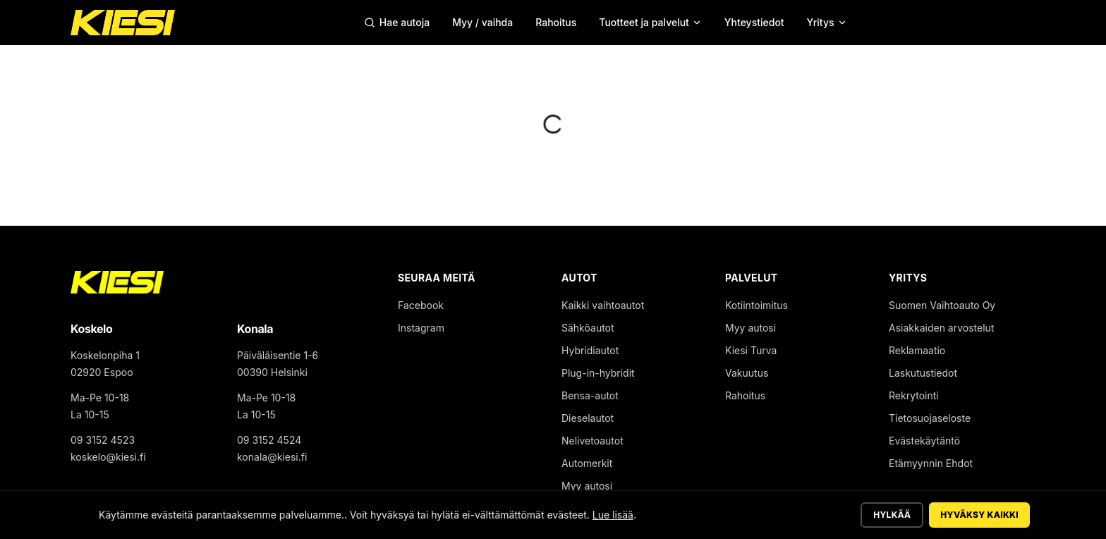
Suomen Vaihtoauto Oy (942, 305)
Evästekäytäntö (924, 441)
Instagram (421, 328)
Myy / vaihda (482, 22)
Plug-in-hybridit (598, 373)
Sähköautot (587, 328)
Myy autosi (586, 486)
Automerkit (586, 463)
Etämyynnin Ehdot (931, 463)
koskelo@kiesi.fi (108, 457)
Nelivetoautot (592, 441)
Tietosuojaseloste (930, 418)
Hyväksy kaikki (979, 514)
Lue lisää (612, 515)
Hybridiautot (590, 350)
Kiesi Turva (751, 350)
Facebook (421, 305)
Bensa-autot (590, 395)
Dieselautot (587, 418)
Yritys (827, 22)
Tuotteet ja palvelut (650, 22)
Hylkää (892, 514)
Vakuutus (746, 373)
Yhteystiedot (754, 22)
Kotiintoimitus (756, 305)
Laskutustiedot (923, 373)
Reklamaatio (917, 350)
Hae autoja (397, 22)
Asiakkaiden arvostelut (941, 328)
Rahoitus (555, 22)
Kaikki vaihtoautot (602, 305)
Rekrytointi (914, 395)
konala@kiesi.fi (272, 457)
